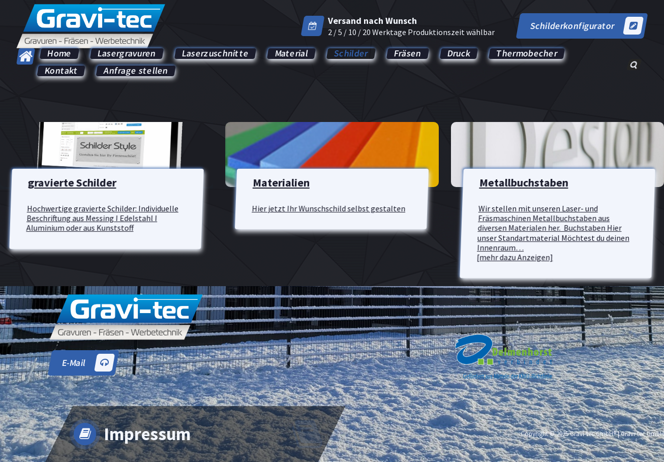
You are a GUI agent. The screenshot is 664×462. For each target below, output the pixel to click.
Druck (458, 53)
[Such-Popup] (634, 64)
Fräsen (407, 53)
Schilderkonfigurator (586, 26)
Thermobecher (527, 53)
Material (291, 53)
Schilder (351, 53)
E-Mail (88, 363)
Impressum (147, 434)
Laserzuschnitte (215, 53)
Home (60, 53)
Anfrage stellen (136, 71)
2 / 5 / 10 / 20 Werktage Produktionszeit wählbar (411, 32)
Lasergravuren (127, 53)
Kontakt (61, 71)
